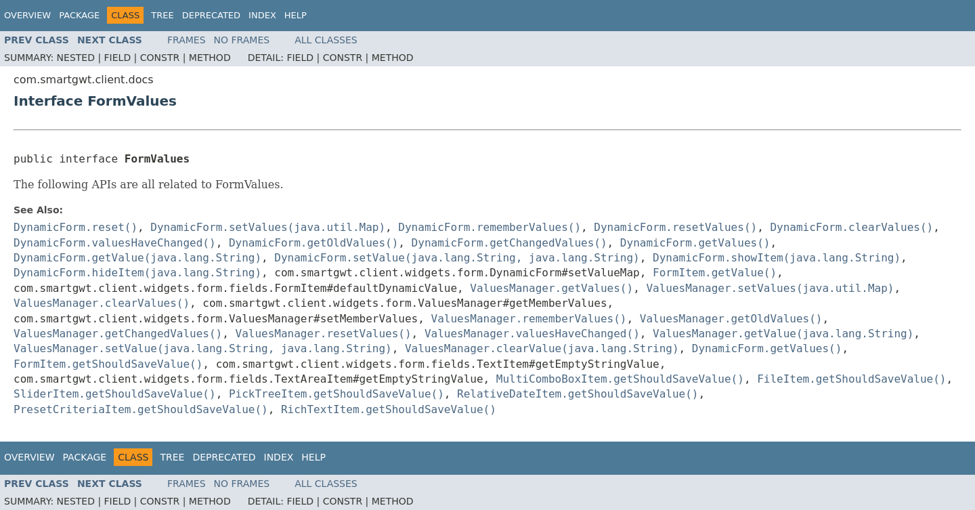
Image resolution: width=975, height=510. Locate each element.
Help (295, 15)
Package (79, 15)
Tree (162, 15)
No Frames (242, 40)
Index (262, 15)
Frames (186, 40)
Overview (27, 15)
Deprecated (211, 15)
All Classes (326, 40)
